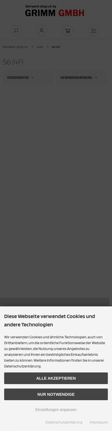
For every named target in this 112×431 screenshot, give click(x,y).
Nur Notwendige (56, 394)
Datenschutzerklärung (63, 422)
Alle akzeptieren (56, 378)
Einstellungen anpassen (56, 409)
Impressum (99, 422)
